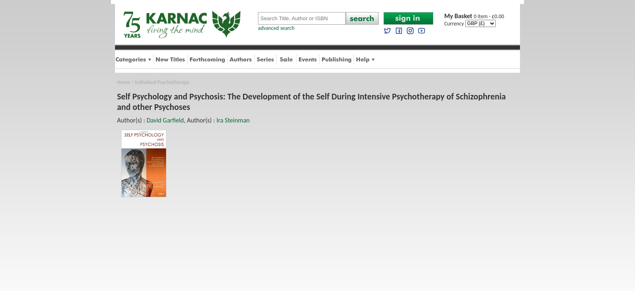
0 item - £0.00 (474, 16)
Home (123, 82)
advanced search (276, 28)
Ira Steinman (232, 120)
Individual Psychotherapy (162, 82)
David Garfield (165, 120)
